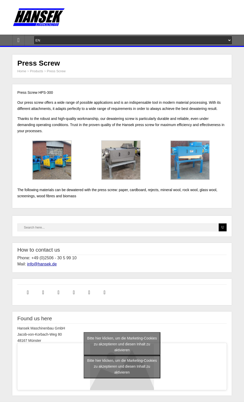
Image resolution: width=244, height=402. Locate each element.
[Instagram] (44, 292)
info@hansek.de (42, 264)
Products (36, 71)
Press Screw (56, 71)
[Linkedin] (60, 292)
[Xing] (90, 292)
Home (21, 71)
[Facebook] (29, 292)
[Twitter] (75, 292)
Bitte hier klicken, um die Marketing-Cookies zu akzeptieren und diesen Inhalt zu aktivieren (122, 344)
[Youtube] (106, 292)
